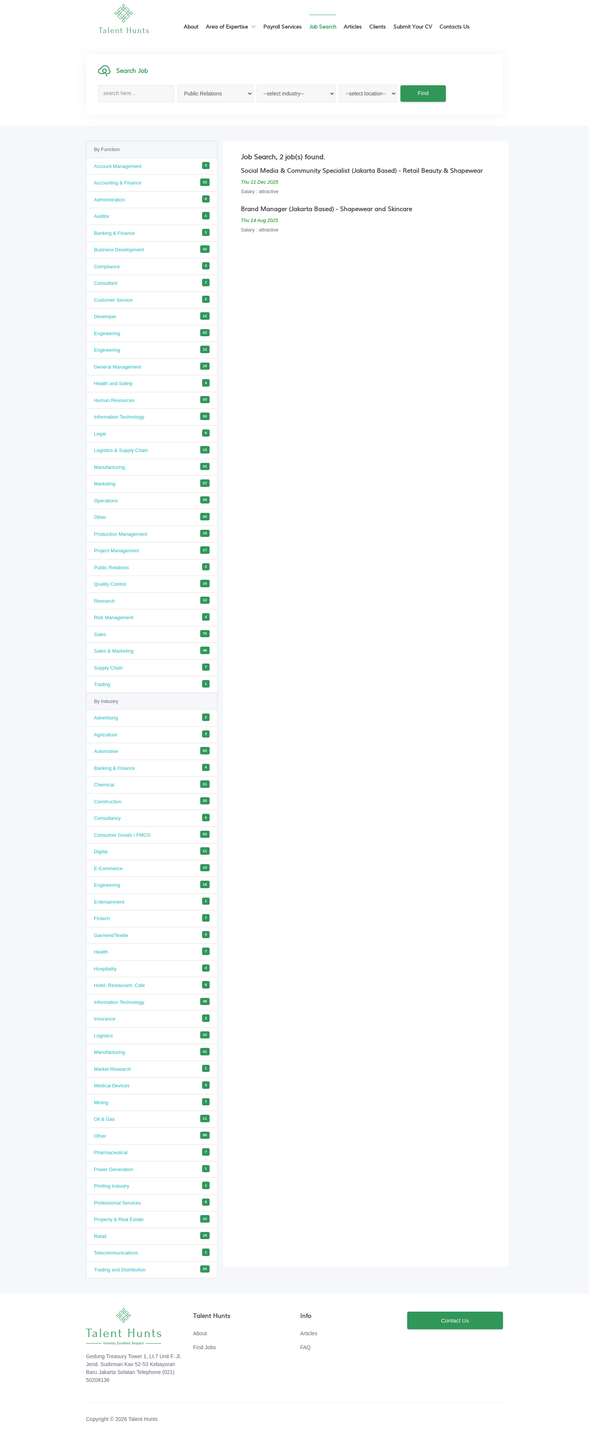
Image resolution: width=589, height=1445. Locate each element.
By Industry (106, 701)
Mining (152, 1102)
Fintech (152, 918)
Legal (152, 433)
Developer (152, 316)
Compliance (152, 266)
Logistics (152, 1035)
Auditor (152, 215)
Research (152, 600)
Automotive (152, 750)
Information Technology (152, 416)
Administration (152, 199)
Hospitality (152, 968)
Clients (377, 27)
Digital (152, 851)
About (191, 27)
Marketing (152, 483)
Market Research (152, 1068)
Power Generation (152, 1169)
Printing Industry (152, 1185)
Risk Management (152, 617)
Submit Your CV (412, 27)
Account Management (152, 165)
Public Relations (152, 567)
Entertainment (152, 901)
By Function (107, 149)
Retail (152, 1235)
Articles (353, 27)
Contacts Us (454, 27)
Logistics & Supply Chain (152, 449)
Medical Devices (152, 1085)
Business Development (152, 249)
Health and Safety (152, 383)
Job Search (322, 27)
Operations (152, 500)
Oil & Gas (152, 1118)
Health (152, 951)
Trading (152, 684)
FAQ (305, 1347)
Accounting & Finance (152, 182)
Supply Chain (152, 667)
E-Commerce (152, 868)
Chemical (152, 784)
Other (152, 516)
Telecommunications (152, 1252)
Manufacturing (152, 466)
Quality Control (152, 583)
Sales (152, 634)
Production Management (152, 533)
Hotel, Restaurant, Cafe (152, 985)
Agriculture (152, 734)
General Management (152, 366)
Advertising (152, 717)
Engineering (152, 333)
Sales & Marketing (152, 650)
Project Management (152, 550)
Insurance (152, 1018)
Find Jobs (204, 1347)
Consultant (152, 282)
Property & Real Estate (152, 1219)
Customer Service (152, 299)
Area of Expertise (231, 27)
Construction (152, 801)
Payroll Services (282, 27)
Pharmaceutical (152, 1152)
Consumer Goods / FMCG (152, 834)
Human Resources (152, 400)
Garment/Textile (152, 935)
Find (422, 93)
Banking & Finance (152, 232)
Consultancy (152, 817)
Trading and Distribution (152, 1269)
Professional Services (152, 1202)
